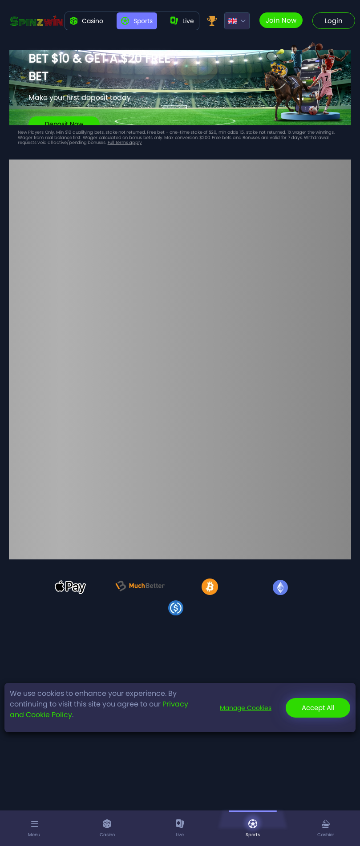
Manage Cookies (245, 707)
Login (334, 20)
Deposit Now (64, 124)
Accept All (318, 707)
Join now (281, 20)
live (182, 21)
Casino (86, 21)
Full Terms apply (125, 142)
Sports (137, 21)
